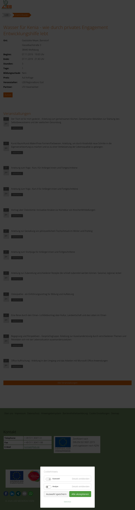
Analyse (55, 486)
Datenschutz (67, 502)
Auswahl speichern (56, 494)
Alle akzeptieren (80, 494)
